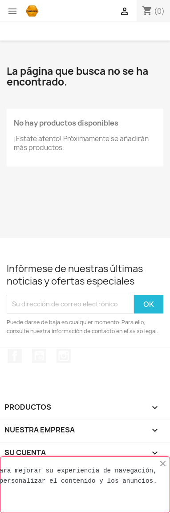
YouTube (39, 356)
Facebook (15, 356)
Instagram (64, 356)
